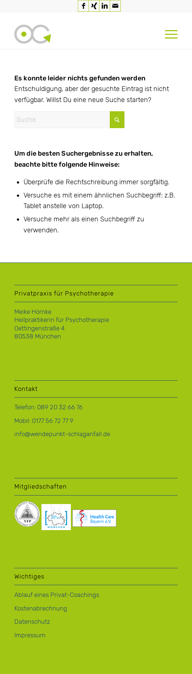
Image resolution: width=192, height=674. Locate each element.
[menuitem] (167, 34)
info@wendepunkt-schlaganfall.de (62, 434)
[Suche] (69, 119)
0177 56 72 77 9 (52, 420)
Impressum (30, 635)
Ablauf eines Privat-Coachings (56, 594)
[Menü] (167, 34)
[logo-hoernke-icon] (79, 34)
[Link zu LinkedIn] (104, 5)
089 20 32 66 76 (60, 407)
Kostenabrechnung (40, 608)
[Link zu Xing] (94, 5)
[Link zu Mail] (115, 5)
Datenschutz (32, 621)
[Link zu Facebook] (83, 5)
